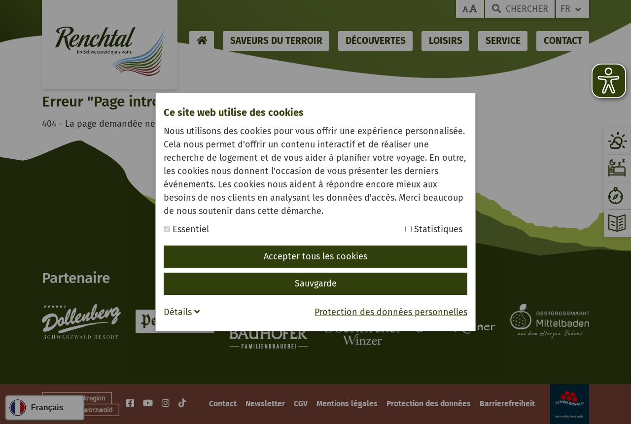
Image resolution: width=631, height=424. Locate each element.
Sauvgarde (316, 283)
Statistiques (433, 229)
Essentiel (186, 229)
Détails (182, 312)
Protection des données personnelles (391, 312)
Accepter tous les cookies (315, 256)
